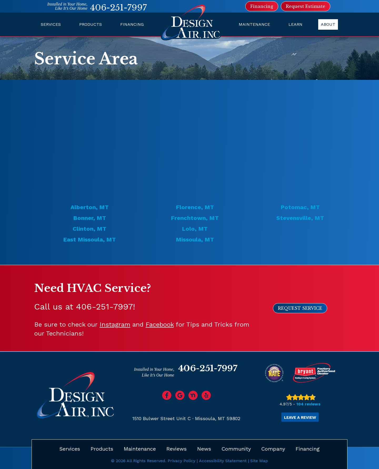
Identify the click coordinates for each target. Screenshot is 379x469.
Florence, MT (195, 207)
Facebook (160, 324)
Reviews (176, 448)
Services (51, 24)
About (328, 24)
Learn (295, 24)
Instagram (114, 324)
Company (273, 448)
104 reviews (308, 404)
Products (90, 24)
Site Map (259, 460)
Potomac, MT (300, 207)
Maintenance (254, 24)
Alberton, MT (90, 207)
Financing (132, 24)
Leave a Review (300, 417)
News (204, 448)
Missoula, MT (195, 239)
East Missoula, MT (89, 239)
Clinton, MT (89, 228)
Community (236, 448)
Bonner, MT (89, 218)
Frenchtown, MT (195, 218)
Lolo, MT (195, 228)
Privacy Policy (181, 460)
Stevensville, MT (300, 218)
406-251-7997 (118, 7)
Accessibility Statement (223, 460)
